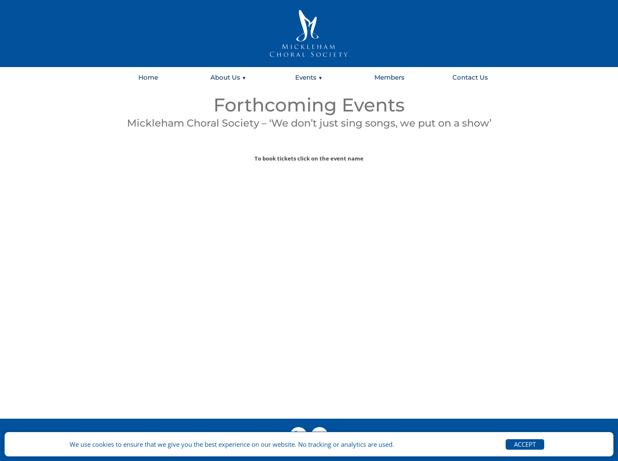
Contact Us (470, 77)
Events (306, 77)
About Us (225, 77)
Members (389, 77)
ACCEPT (525, 444)
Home (148, 77)
